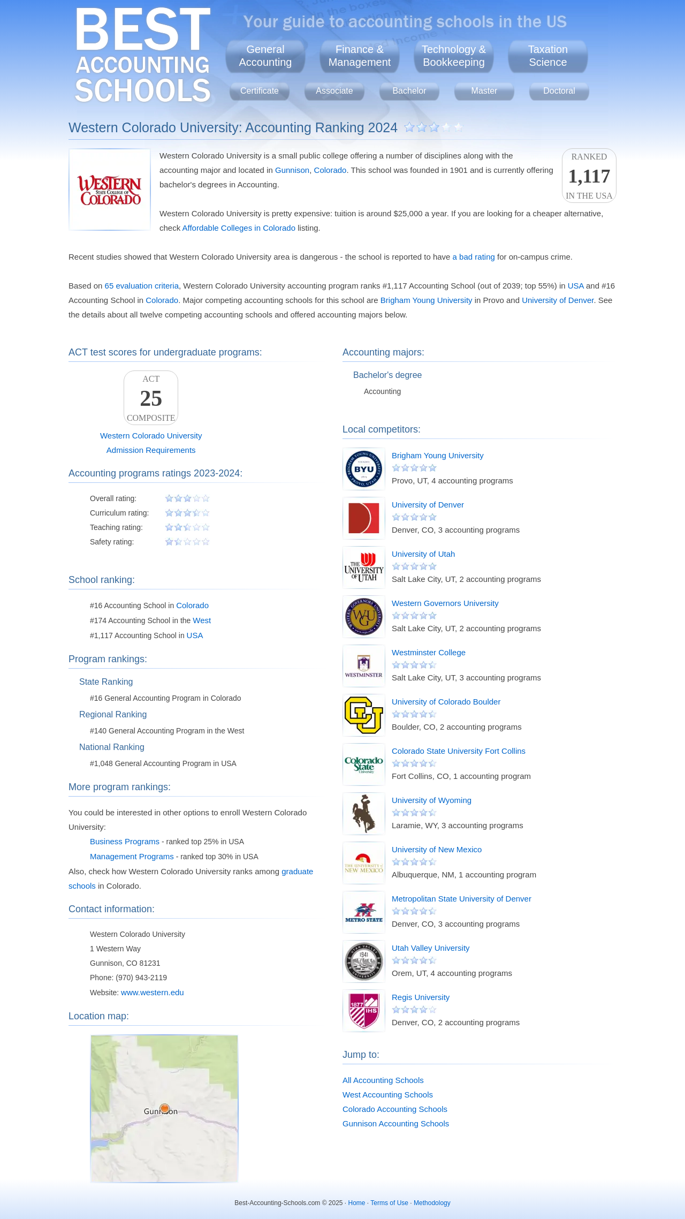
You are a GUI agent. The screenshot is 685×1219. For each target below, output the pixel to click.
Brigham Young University (426, 300)
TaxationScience (548, 55)
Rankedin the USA (589, 176)
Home (357, 1203)
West (202, 620)
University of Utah (423, 553)
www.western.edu (152, 992)
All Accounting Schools (383, 1080)
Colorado (330, 170)
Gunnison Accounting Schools (395, 1123)
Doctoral (559, 90)
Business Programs (124, 841)
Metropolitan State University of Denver (461, 898)
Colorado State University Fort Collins (459, 750)
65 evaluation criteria (142, 285)
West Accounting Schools (387, 1094)
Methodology (432, 1203)
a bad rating (474, 256)
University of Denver (557, 300)
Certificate (259, 90)
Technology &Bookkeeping (454, 55)
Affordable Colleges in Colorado (239, 227)
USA (576, 285)
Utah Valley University (431, 947)
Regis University (421, 997)
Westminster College (429, 652)
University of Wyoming (431, 800)
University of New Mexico (437, 849)
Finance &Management (360, 55)
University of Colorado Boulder (446, 701)
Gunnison (292, 170)
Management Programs (132, 856)
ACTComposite (151, 398)
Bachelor (409, 90)
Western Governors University (445, 603)
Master (484, 90)
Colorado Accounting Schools (394, 1109)
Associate (334, 90)
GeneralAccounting (265, 55)
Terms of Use (389, 1203)
